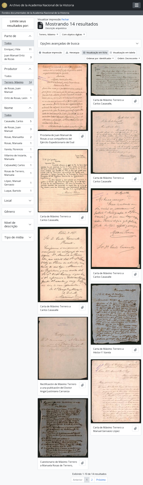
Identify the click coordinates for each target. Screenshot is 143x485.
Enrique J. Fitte (17, 50)
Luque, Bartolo (17, 191)
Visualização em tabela (122, 52)
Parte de (10, 36)
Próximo (101, 479)
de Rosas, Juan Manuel (17, 90)
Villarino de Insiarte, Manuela (17, 157)
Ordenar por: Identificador (99, 58)
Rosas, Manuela (17, 143)
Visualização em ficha (95, 52)
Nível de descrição (10, 224)
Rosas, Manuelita (17, 137)
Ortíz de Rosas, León (17, 98)
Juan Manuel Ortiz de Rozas (17, 57)
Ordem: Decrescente (127, 58)
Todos (7, 43)
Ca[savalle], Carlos (17, 165)
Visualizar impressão (50, 52)
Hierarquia (72, 52)
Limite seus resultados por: (18, 23)
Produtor (10, 69)
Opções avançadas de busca (59, 43)
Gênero (9, 212)
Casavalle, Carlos (17, 121)
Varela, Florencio (17, 150)
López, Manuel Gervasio (17, 182)
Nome (8, 108)
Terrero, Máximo (17, 82)
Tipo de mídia (13, 237)
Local (7, 200)
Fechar (65, 19)
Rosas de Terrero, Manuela (17, 173)
